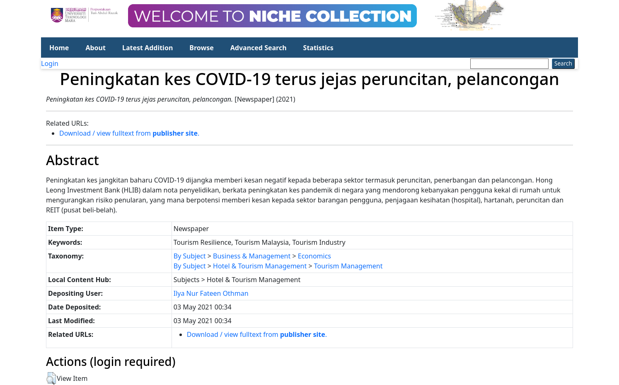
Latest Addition (147, 47)
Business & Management (251, 256)
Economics (314, 256)
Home (59, 47)
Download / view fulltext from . (129, 133)
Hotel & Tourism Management (260, 265)
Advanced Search (258, 47)
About (95, 47)
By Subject (190, 256)
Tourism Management (348, 265)
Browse (201, 47)
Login (49, 63)
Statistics (318, 47)
